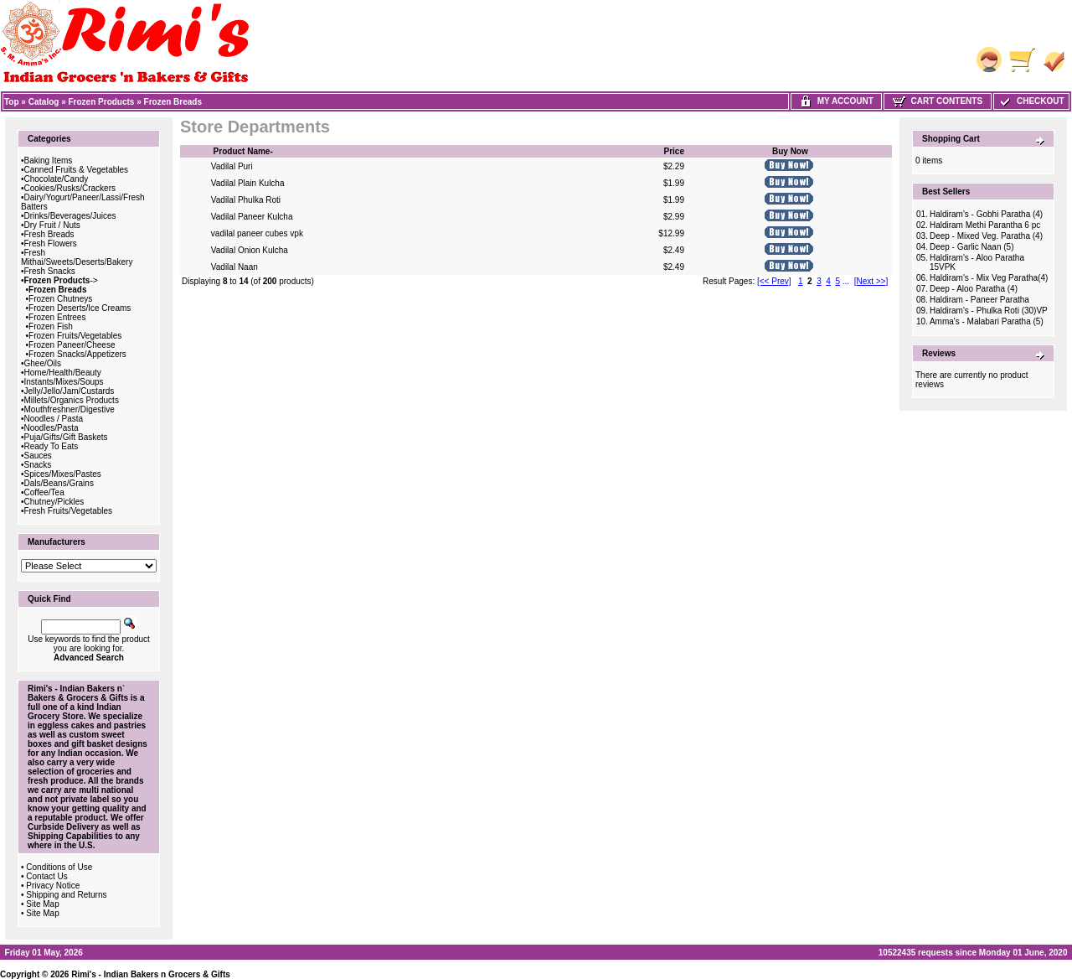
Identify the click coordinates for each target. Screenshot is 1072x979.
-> (61, 280)
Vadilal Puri (232, 166)
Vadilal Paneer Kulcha (252, 216)
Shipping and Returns (66, 894)
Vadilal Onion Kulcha (249, 250)
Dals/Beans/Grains (59, 483)
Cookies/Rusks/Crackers (70, 188)
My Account (836, 101)
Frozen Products (102, 101)
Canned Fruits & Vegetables (76, 169)
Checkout (1031, 101)
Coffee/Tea (44, 492)
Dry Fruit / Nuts (52, 225)
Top (11, 101)
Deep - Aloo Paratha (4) (974, 288)
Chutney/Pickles (54, 501)
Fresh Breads (49, 234)
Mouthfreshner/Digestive (69, 409)
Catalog (43, 101)
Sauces (38, 455)
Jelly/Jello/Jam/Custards (69, 391)
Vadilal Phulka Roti (246, 200)
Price (673, 151)
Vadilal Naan (234, 267)
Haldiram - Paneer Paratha (979, 299)
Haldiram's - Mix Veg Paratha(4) (989, 277)
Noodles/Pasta (51, 428)
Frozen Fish (50, 326)
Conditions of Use (59, 867)
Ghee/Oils (42, 363)
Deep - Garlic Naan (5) (972, 246)
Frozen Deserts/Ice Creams (79, 308)
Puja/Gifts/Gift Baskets (66, 437)
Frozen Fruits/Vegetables (74, 335)
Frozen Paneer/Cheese (71, 345)
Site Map (42, 904)
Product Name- (243, 151)
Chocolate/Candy (56, 179)
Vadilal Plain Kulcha (248, 183)
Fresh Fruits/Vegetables (68, 510)
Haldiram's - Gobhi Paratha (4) (986, 214)
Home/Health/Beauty (62, 372)
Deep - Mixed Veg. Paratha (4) (986, 236)
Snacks (38, 464)
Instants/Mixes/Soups (64, 381)
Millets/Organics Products (71, 400)
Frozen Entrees (56, 317)
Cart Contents (937, 101)
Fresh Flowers (50, 243)
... (846, 281)
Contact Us (46, 876)
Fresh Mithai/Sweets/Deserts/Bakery (76, 257)
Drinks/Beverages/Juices (70, 215)
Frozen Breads (173, 101)
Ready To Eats (51, 446)
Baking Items (48, 160)
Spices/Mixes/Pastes (62, 474)
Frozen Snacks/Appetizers (77, 354)
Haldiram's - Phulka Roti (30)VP (989, 310)
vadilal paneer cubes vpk (257, 233)
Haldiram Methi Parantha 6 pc (985, 225)
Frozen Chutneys (60, 298)
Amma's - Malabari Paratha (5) (987, 321)
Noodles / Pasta (54, 418)
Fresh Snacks (49, 271)
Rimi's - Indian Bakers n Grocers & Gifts (150, 974)
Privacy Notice (53, 885)
